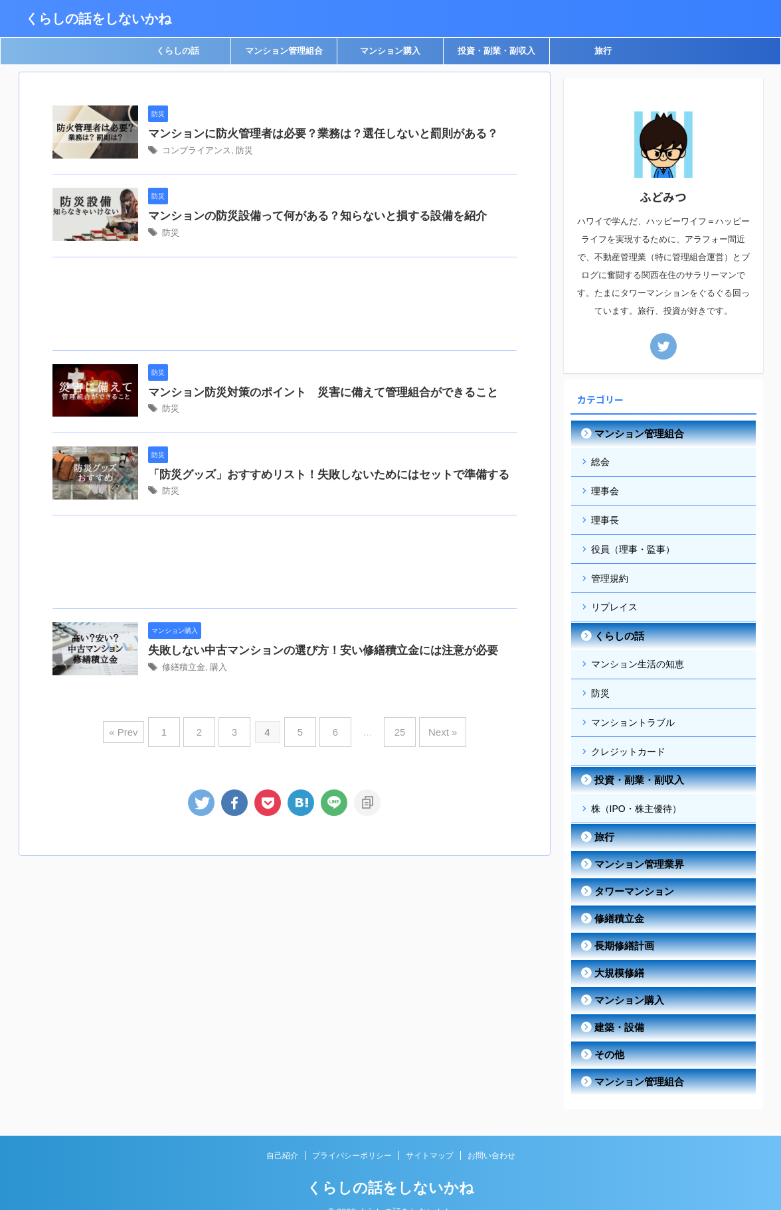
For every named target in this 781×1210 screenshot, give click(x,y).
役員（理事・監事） (633, 542)
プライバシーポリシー (352, 1135)
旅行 (603, 51)
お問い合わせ (491, 1135)
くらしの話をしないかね (98, 18)
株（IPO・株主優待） (636, 788)
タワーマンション (627, 871)
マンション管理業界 (632, 843)
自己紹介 (282, 1135)
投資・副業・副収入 (496, 51)
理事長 (605, 515)
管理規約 (609, 570)
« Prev (140, 861)
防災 (286, 168)
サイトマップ (430, 1135)
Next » (428, 861)
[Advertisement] (284, 360)
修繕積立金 (229, 791)
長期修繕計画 (619, 925)
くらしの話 (177, 51)
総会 (600, 461)
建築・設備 (614, 1007)
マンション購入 (390, 51)
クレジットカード (628, 733)
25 (390, 861)
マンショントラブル (633, 706)
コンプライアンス (241, 168)
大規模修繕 (614, 952)
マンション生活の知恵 (637, 652)
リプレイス (614, 597)
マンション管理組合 (284, 51)
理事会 (605, 488)
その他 (606, 1034)
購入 (262, 791)
